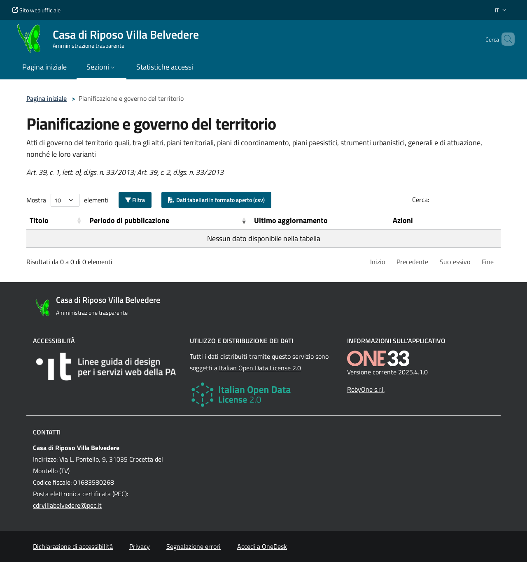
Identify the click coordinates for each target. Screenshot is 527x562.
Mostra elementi (67, 200)
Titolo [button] (39, 220)
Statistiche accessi (164, 66)
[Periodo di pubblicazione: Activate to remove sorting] (168, 220)
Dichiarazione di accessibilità (73, 546)
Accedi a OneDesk (262, 546)
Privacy (139, 546)
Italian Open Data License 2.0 (260, 368)
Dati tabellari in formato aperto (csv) (216, 199)
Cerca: (420, 199)
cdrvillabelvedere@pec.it (67, 505)
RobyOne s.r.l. (366, 389)
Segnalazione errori (193, 546)
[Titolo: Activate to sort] (56, 220)
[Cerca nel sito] (505, 39)
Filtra (135, 199)
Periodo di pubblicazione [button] (129, 220)
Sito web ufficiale (36, 10)
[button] (501, 10)
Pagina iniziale (46, 98)
